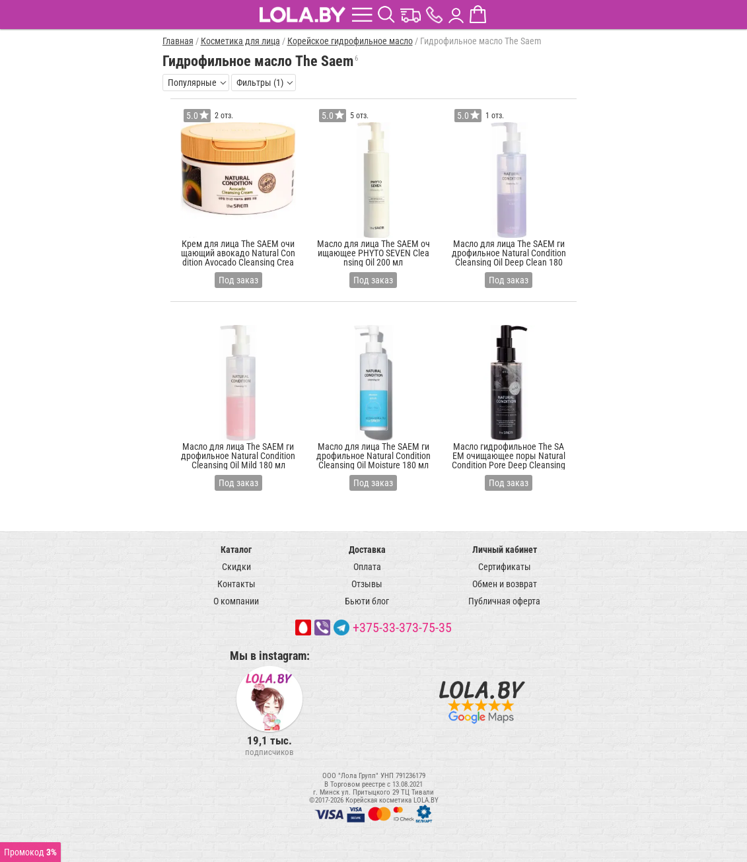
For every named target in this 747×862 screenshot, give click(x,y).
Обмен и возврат (504, 584)
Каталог (236, 549)
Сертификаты (504, 566)
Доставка (367, 549)
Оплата (367, 566)
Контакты (236, 584)
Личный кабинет (504, 549)
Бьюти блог (367, 601)
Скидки (236, 566)
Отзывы (366, 584)
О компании (236, 601)
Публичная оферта (504, 601)
